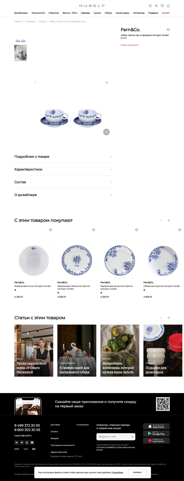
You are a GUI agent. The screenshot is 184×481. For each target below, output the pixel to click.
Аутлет (166, 13)
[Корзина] (168, 5)
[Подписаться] (131, 436)
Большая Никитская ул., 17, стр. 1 (67, 456)
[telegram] (22, 442)
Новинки (54, 13)
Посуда (42, 21)
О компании (82, 424)
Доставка (55, 424)
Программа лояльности (63, 445)
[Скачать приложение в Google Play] (156, 433)
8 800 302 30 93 (27, 430)
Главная (18, 21)
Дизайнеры (21, 13)
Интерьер (139, 13)
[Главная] (92, 6)
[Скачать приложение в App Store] (156, 426)
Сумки (97, 13)
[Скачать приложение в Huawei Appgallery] (156, 441)
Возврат (55, 438)
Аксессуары (122, 13)
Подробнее (117, 472)
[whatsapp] (27, 442)
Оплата (54, 431)
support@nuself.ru (23, 435)
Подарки (153, 13)
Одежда (85, 13)
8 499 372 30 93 (27, 425)
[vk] (16, 442)
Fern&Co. (130, 29)
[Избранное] (162, 5)
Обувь (108, 13)
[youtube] (32, 442)
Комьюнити (38, 13)
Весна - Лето (70, 13)
